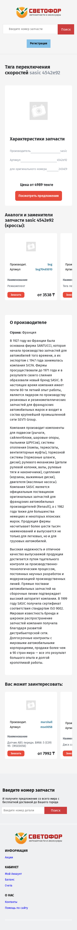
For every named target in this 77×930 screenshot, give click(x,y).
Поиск (66, 29)
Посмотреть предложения (38, 196)
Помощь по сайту (16, 908)
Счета (8, 885)
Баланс (10, 879)
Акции (9, 857)
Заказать (16, 294)
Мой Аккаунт (13, 874)
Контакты (11, 902)
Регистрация (38, 43)
